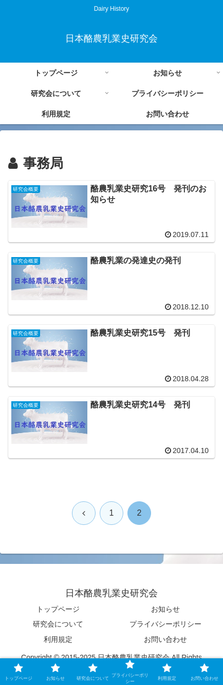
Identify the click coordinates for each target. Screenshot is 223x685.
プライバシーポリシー (165, 624)
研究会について (58, 624)
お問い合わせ (165, 639)
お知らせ (165, 609)
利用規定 (58, 639)
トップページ (58, 609)
